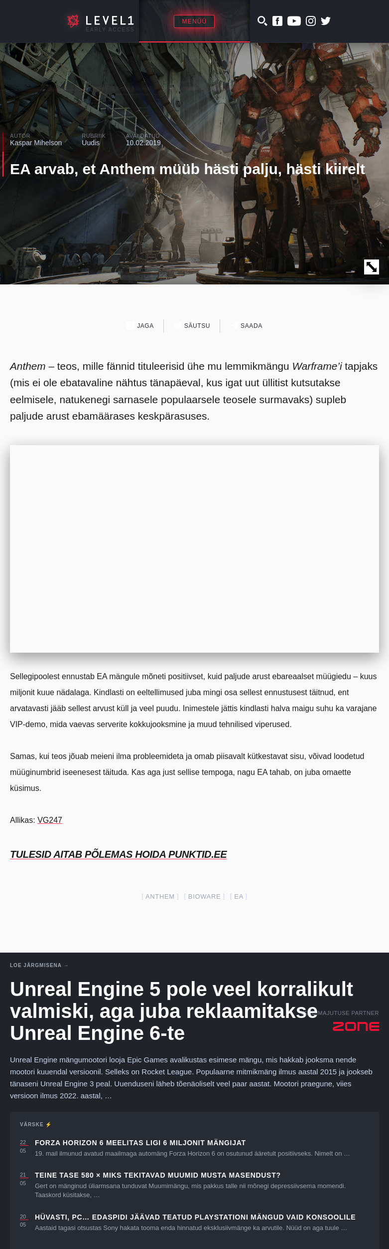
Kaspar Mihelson (36, 143)
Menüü (194, 21)
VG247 (49, 820)
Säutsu (192, 325)
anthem (160, 896)
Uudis (91, 143)
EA (238, 896)
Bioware (204, 896)
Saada (246, 325)
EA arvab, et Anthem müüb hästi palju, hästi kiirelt (187, 169)
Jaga (140, 325)
